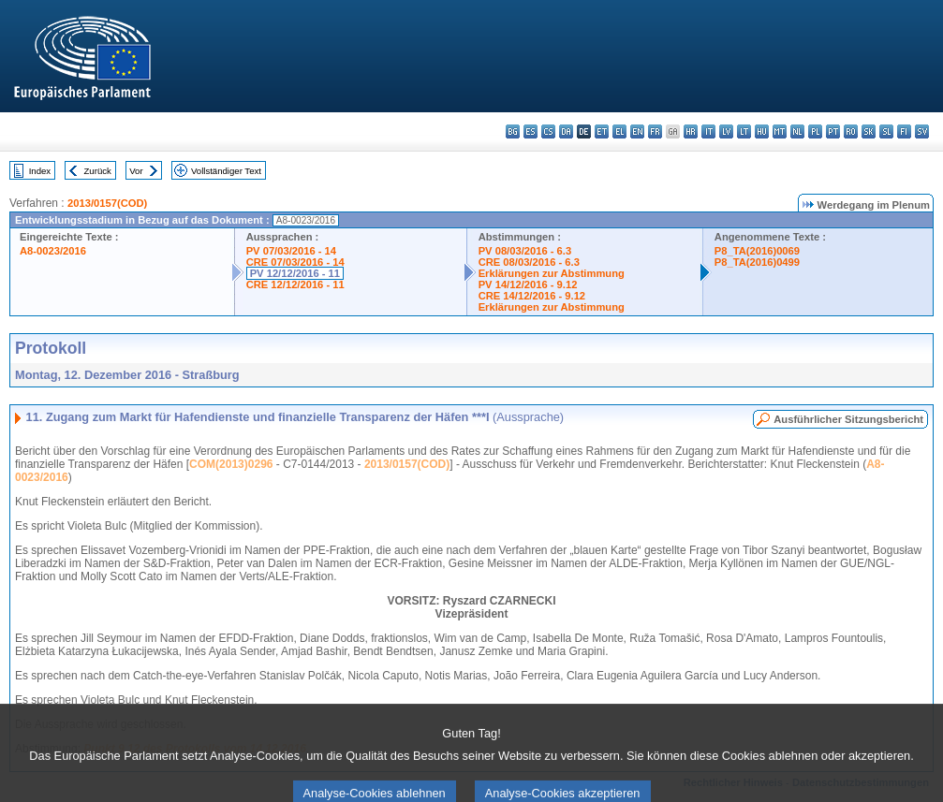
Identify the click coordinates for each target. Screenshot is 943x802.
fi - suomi (904, 131)
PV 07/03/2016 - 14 (291, 250)
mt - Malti (780, 131)
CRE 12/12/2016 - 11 (295, 284)
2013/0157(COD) (107, 203)
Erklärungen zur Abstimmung (552, 273)
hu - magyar (762, 131)
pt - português (833, 131)
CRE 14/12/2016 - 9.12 (532, 295)
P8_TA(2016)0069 (757, 250)
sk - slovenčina (869, 131)
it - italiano (708, 131)
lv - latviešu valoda (726, 131)
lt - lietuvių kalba (744, 131)
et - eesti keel (602, 131)
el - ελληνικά (619, 131)
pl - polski (815, 131)
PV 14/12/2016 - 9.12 (528, 284)
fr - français (655, 131)
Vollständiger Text (226, 171)
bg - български (513, 131)
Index (40, 171)
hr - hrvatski (691, 131)
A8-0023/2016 (53, 250)
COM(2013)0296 (231, 464)
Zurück (97, 171)
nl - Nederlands (797, 131)
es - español (530, 131)
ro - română (851, 131)
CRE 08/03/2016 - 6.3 (529, 262)
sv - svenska (922, 131)
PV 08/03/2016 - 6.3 (525, 250)
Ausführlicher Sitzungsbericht (848, 419)
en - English (637, 131)
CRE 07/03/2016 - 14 (295, 262)
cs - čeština (548, 131)
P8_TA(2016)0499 (757, 262)
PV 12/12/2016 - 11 (295, 273)
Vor (135, 171)
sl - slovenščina (886, 131)
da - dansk (566, 131)
